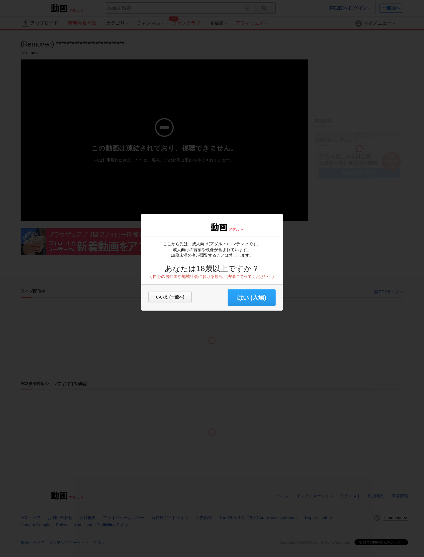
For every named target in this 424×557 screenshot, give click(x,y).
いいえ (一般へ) (170, 297)
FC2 (195, 226)
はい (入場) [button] (251, 297)
